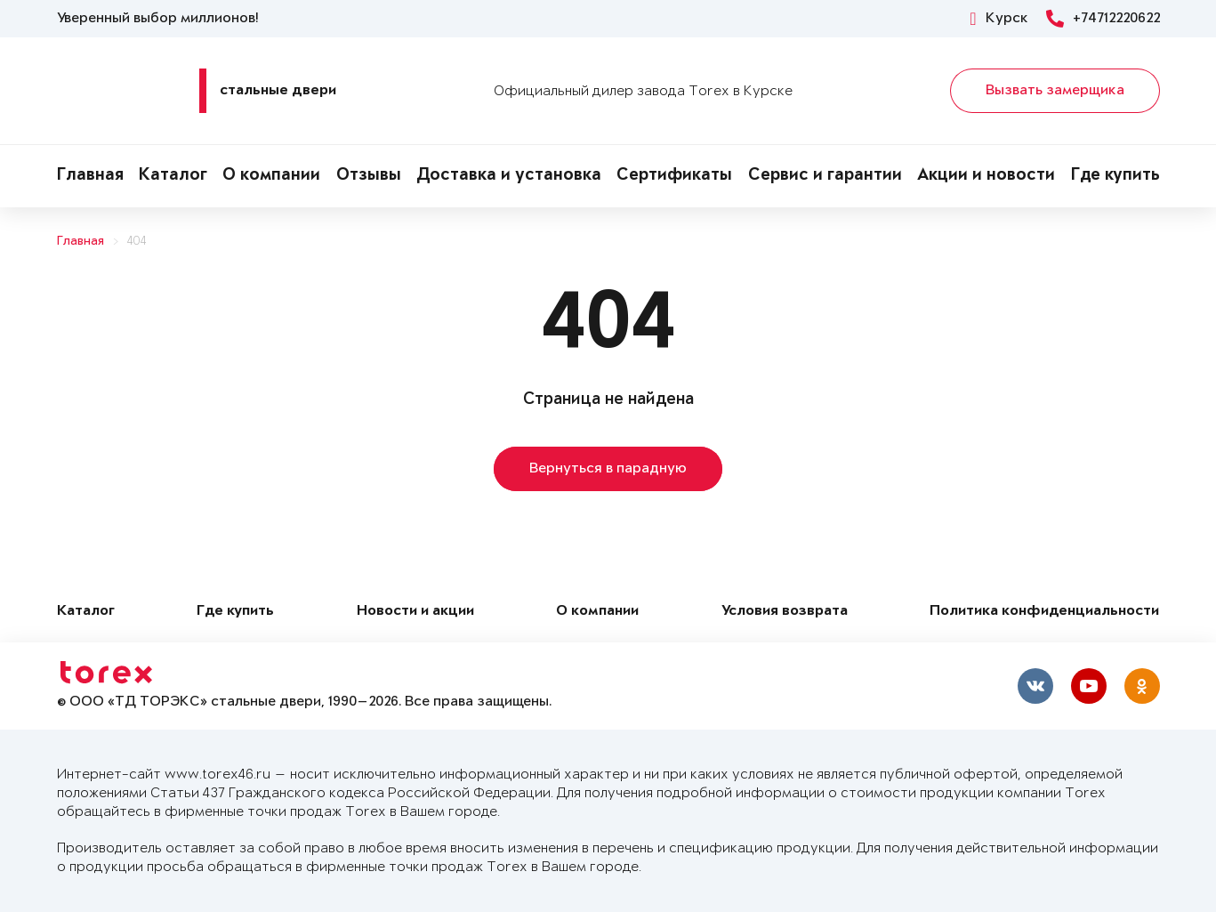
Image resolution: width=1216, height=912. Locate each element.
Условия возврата (784, 611)
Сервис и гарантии (825, 176)
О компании (271, 176)
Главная (90, 176)
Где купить (1115, 176)
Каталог (173, 176)
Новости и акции (415, 611)
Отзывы (368, 176)
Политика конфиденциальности (1044, 611)
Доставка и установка (508, 176)
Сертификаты (674, 176)
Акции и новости (986, 176)
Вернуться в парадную (608, 469)
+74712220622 (1103, 19)
